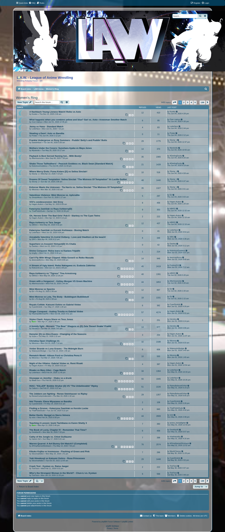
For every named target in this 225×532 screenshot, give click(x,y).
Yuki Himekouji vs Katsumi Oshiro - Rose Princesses (57, 458)
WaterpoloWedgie (39, 351)
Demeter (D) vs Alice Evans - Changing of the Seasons (57, 334)
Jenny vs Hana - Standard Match (46, 126)
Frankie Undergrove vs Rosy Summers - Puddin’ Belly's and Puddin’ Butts (68, 140)
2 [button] (183, 102)
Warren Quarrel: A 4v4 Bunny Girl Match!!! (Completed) (58, 443)
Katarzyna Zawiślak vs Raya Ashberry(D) (50, 209)
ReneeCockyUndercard (41, 396)
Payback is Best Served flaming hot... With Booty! (55, 156)
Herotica (173, 319)
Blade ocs (36, 380)
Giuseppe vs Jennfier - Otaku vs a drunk (50, 378)
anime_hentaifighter (178, 423)
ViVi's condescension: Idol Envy (46, 202)
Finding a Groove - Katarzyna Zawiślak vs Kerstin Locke (58, 408)
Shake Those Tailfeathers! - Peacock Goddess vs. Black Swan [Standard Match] (71, 163)
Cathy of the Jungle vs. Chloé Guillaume (50, 437)
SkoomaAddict (38, 454)
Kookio (35, 114)
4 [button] (191, 102)
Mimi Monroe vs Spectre (42, 289)
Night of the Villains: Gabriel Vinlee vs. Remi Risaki (56, 363)
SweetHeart (36, 142)
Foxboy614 (174, 265)
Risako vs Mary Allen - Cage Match (47, 370)
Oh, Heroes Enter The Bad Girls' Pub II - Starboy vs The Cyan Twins (64, 215)
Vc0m (34, 336)
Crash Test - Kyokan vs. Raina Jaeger (49, 466)
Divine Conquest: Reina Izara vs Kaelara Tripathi (54, 251)
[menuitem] (32, 3)
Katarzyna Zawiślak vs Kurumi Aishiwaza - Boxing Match (59, 230)
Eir (171, 195)
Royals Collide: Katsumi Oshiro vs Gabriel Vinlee (55, 304)
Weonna (35, 189)
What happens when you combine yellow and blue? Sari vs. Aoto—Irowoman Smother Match (78, 119)
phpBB (103, 522)
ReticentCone (37, 268)
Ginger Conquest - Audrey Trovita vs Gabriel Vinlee (56, 311)
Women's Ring (27, 98)
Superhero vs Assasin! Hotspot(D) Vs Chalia (52, 244)
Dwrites (35, 246)
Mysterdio (36, 150)
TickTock (35, 468)
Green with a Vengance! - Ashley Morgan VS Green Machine (60, 281)
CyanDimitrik (37, 307)
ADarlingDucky (176, 156)
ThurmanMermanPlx (40, 314)
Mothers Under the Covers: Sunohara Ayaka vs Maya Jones (60, 148)
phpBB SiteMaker (112, 526)
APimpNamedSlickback (41, 446)
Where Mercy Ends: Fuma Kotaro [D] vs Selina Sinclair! (58, 171)
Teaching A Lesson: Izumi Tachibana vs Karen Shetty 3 (58, 423)
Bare (34, 322)
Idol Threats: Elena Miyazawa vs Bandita (50, 401)
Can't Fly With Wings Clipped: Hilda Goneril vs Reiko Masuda (61, 257)
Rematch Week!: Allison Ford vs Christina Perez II (55, 355)
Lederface (36, 129)
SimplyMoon (37, 197)
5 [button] (195, 102)
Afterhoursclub (38, 158)
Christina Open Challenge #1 (44, 341)
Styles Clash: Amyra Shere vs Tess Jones (51, 319)
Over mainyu (37, 122)
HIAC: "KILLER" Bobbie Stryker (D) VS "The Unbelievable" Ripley (63, 386)
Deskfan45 (36, 432)
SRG (34, 239)
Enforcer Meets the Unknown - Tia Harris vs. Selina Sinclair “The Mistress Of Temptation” (76, 187)
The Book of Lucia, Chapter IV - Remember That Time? (58, 430)
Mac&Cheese (175, 451)
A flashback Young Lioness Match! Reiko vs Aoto (55, 112)
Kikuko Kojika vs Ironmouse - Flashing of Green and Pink (59, 451)
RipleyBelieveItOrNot (178, 386)
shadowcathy (175, 437)
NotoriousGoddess (39, 166)
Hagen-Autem (37, 204)
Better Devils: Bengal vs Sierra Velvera (49, 415)
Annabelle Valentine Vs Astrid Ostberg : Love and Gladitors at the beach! (67, 237)
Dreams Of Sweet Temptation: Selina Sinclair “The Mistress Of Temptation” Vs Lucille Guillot (78, 179)
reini (33, 417)
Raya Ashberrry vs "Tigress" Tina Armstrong (52, 273)
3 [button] (187, 102)
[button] (174, 102)
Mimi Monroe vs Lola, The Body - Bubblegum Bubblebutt (59, 297)
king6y (34, 253)
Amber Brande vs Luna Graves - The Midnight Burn (56, 348)
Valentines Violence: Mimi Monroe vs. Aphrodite (54, 195)
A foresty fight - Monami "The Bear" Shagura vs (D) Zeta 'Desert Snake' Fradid (70, 326)
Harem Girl (36, 439)
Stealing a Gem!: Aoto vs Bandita (46, 133)
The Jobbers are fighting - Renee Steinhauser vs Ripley (58, 394)
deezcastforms (38, 260)
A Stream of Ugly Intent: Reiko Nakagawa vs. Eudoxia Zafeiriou (62, 265)
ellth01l (173, 209)
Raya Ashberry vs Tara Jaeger (45, 222)
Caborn (35, 388)
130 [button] (202, 102)
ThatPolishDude (38, 211)
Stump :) (173, 140)
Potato (34, 136)
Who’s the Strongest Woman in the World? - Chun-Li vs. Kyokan (63, 473)
